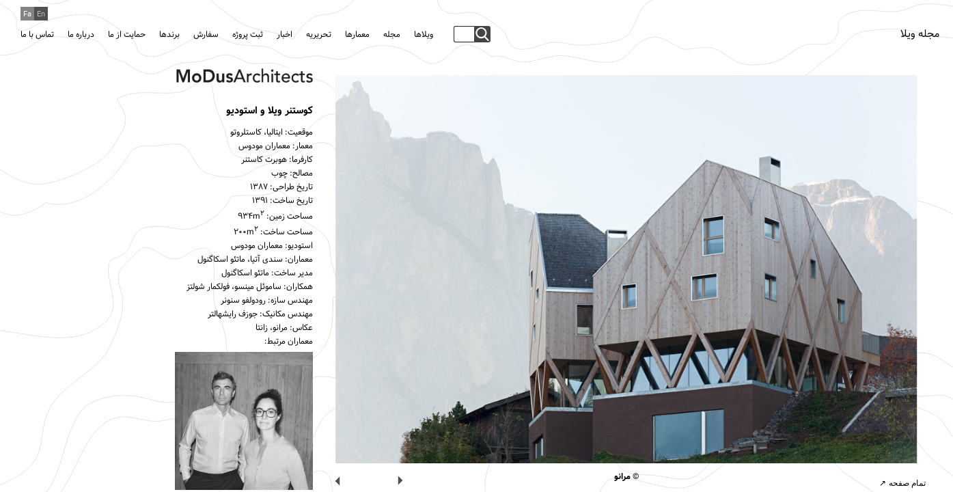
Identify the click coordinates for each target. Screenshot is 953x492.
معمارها (357, 35)
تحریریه (318, 35)
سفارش (206, 35)
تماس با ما (37, 35)
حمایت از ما (127, 35)
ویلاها (423, 35)
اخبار (284, 35)
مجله (391, 35)
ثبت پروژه (247, 35)
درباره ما (81, 35)
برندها (169, 35)
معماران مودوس (264, 146)
